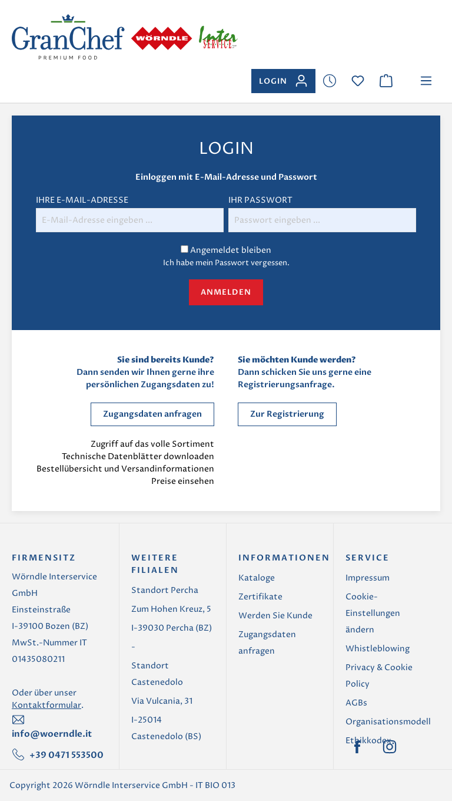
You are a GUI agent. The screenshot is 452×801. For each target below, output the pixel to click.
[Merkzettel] (329, 81)
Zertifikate (260, 596)
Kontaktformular (46, 705)
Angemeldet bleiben (230, 250)
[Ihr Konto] (283, 81)
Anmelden (226, 292)
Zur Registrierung (287, 414)
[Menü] (426, 81)
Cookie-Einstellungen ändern (372, 613)
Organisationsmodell (388, 721)
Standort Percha (164, 590)
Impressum (367, 578)
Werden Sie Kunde (275, 615)
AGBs (356, 702)
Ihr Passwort (260, 200)
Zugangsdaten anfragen (152, 414)
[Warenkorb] (386, 81)
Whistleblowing (377, 648)
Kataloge (256, 578)
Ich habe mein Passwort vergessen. (226, 263)
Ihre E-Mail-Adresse (82, 200)
